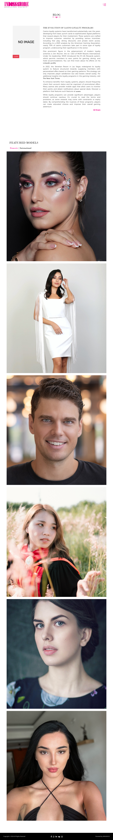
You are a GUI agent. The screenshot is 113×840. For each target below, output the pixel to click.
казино (78, 91)
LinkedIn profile (49, 63)
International (25, 148)
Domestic (14, 148)
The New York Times (51, 78)
